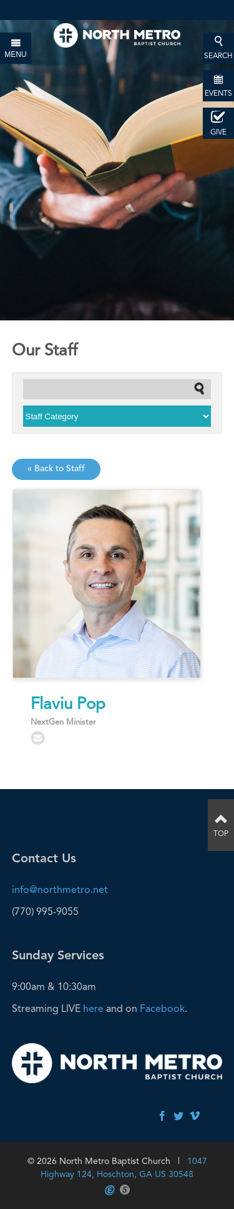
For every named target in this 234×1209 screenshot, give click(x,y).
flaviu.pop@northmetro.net (38, 738)
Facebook (162, 1008)
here (93, 1008)
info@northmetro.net (60, 889)
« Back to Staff (56, 468)
